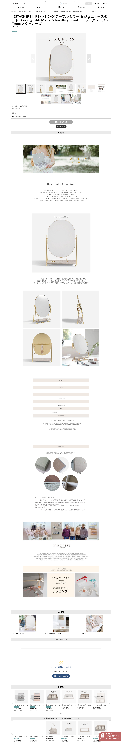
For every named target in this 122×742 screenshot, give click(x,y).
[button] (61, 7)
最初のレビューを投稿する (61, 676)
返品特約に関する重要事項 (19, 116)
